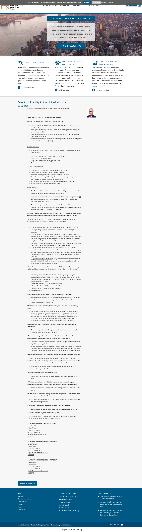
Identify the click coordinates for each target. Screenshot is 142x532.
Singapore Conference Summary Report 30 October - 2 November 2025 (111, 504)
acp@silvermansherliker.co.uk (38, 453)
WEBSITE (31, 437)
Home (45, 5)
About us (53, 5)
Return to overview (27, 483)
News (96, 5)
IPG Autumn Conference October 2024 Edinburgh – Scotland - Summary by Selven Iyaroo (111, 512)
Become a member (24, 499)
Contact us (21, 509)
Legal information (24, 525)
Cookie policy (55, 525)
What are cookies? (107, 2)
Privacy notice (66, 525)
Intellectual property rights (40, 525)
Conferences (77, 5)
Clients (88, 5)
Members (64, 5)
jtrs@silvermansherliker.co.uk (37, 434)
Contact (105, 5)
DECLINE (96, 2)
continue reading (26, 87)
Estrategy (79, 530)
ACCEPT (87, 2)
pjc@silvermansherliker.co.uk (38, 471)
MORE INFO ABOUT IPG (71, 46)
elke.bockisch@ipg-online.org (69, 510)
